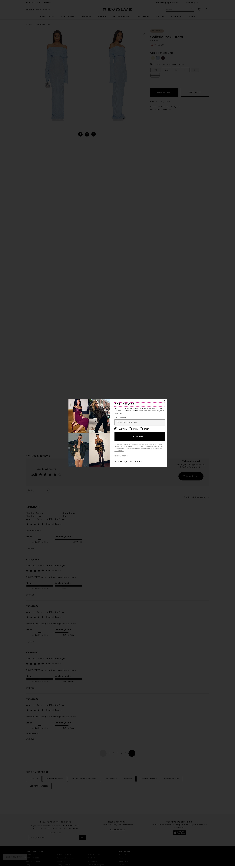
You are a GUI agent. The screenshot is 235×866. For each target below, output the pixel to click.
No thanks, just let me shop (128, 461)
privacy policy (119, 448)
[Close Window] (165, 401)
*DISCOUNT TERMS (121, 456)
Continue (139, 436)
